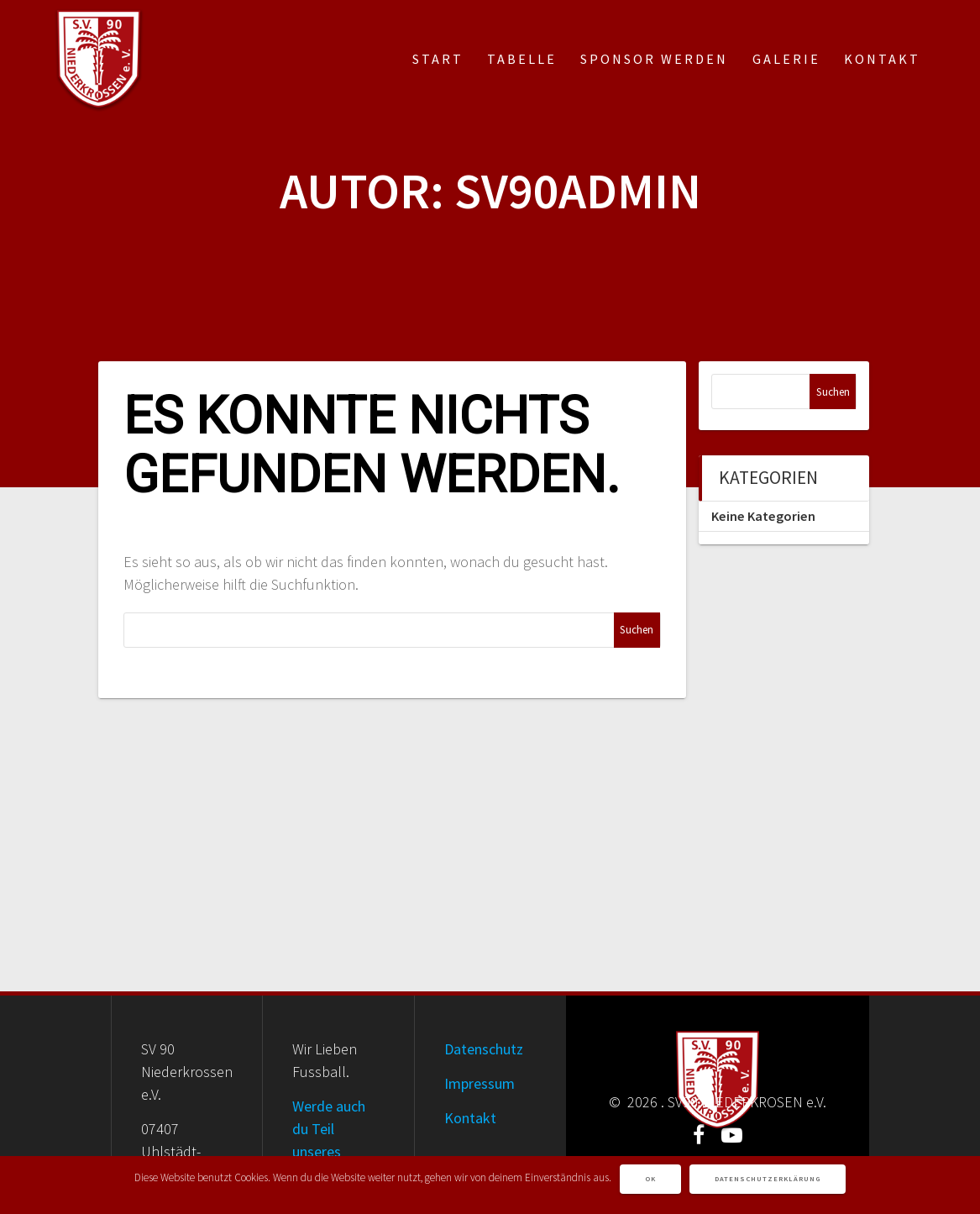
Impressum (479, 1083)
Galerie (786, 58)
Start (438, 58)
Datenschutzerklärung (767, 1179)
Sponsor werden (654, 58)
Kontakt (882, 58)
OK (650, 1179)
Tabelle (522, 58)
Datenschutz (483, 1049)
